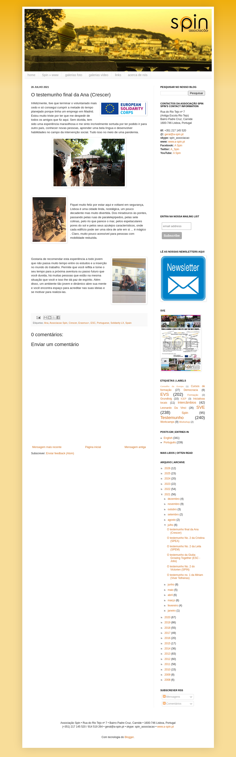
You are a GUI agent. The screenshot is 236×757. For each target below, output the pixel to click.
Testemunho (172, 417)
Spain (128, 322)
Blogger (129, 737)
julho (170, 525)
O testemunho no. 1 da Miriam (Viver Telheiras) (185, 576)
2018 (167, 627)
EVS (164, 394)
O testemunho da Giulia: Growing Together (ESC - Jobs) (183, 558)
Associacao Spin (59, 322)
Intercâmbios (187, 402)
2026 (167, 468)
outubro (172, 509)
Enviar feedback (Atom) (60, 453)
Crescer (73, 322)
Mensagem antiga (135, 447)
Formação (192, 395)
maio (170, 589)
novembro (173, 504)
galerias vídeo (98, 75)
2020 (167, 617)
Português (170, 442)
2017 (167, 633)
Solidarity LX (117, 322)
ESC (92, 322)
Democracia (191, 390)
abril (170, 595)
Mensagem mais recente (47, 447)
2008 (167, 679)
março (171, 600)
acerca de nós (138, 75)
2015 (167, 643)
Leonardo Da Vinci (173, 407)
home (31, 75)
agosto (172, 519)
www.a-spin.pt (176, 141)
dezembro (173, 498)
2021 (167, 494)
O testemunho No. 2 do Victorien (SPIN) (181, 568)
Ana (46, 322)
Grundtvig (166, 398)
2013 (167, 653)
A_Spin (174, 149)
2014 (167, 648)
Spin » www (50, 75)
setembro (173, 514)
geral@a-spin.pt (174, 134)
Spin (185, 413)
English (168, 438)
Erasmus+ (83, 322)
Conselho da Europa (172, 386)
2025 (167, 473)
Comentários (172, 703)
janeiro (172, 610)
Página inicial (93, 447)
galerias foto (73, 75)
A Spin (178, 145)
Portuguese (103, 322)
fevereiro (173, 605)
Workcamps (167, 421)
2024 (167, 478)
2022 (167, 489)
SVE (200, 407)
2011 (167, 664)
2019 (167, 622)
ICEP (183, 398)
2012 (167, 659)
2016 (167, 638)
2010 (167, 669)
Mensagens (171, 696)
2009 (167, 674)
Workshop (184, 422)
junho (171, 584)
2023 (167, 483)
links (118, 75)
